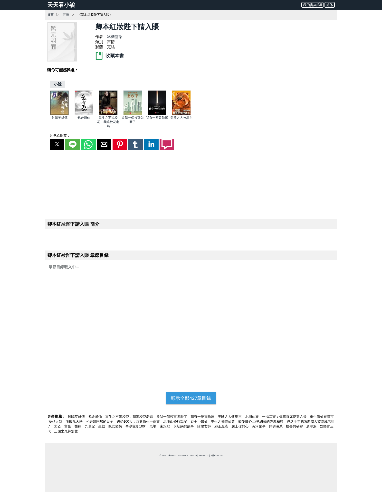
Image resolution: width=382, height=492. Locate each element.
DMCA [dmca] (193, 455)
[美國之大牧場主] (181, 114)
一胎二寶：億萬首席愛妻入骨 (284, 416)
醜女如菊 (115, 426)
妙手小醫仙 (200, 421)
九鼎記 (90, 426)
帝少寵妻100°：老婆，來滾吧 (148, 426)
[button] (57, 144)
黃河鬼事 (259, 426)
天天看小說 (61, 5)
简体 (329, 5)
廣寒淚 (311, 426)
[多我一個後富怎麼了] (132, 114)
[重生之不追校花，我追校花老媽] (108, 114)
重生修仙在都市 (322, 416)
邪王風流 (221, 426)
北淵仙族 (252, 416)
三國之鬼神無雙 (66, 431)
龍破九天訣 (75, 421)
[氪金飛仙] (84, 114)
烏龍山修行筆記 (175, 421)
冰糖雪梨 (115, 37)
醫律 (78, 426)
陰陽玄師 (204, 426)
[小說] (57, 84)
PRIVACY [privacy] (204, 455)
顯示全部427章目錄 (191, 398)
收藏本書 (109, 55)
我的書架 (312, 4)
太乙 (58, 426)
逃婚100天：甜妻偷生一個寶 (139, 421)
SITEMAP (183, 455)
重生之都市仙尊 (223, 421)
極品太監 (55, 421)
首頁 (50, 15)
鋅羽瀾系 (276, 426)
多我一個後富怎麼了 (172, 416)
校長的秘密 (295, 426)
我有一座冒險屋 (157, 118)
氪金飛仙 (83, 118)
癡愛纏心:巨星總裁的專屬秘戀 (261, 421)
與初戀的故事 (184, 426)
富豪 (68, 426)
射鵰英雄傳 (59, 118)
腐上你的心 (240, 426)
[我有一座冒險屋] (157, 114)
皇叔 (102, 426)
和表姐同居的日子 (100, 421)
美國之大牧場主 (181, 118)
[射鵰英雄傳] (59, 114)
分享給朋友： (60, 135)
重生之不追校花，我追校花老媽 (108, 122)
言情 (66, 15)
